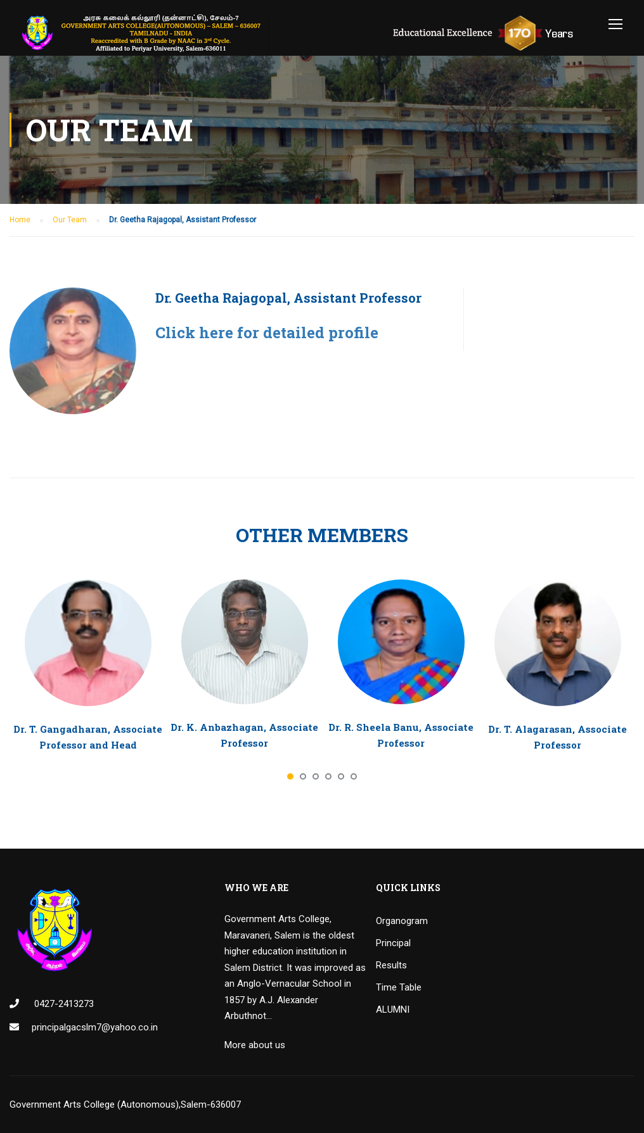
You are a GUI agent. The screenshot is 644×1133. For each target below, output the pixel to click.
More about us (254, 1045)
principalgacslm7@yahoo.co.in (95, 1027)
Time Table (399, 987)
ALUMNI (392, 1009)
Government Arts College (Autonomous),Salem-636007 (125, 1104)
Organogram (402, 921)
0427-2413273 (63, 1004)
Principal (393, 943)
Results (391, 965)
